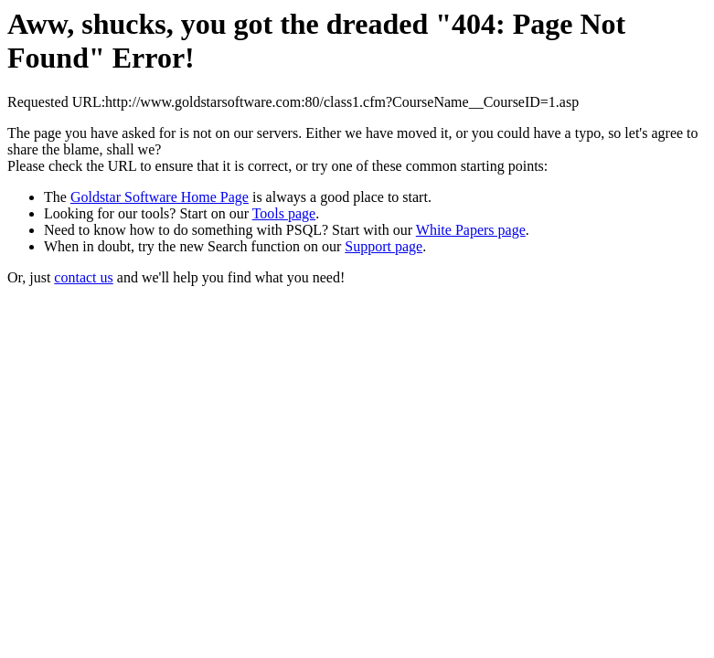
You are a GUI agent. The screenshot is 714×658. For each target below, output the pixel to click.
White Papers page (471, 230)
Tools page (284, 213)
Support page (383, 246)
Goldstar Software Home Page (159, 197)
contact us (83, 277)
